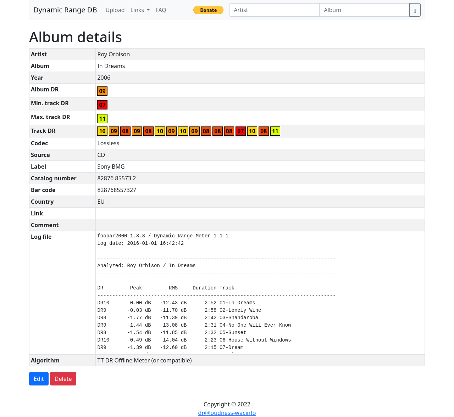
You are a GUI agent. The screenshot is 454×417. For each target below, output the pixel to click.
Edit (39, 379)
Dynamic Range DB (65, 10)
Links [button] (138, 10)
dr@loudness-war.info (227, 413)
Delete (63, 379)
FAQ (160, 10)
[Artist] (274, 10)
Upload (114, 10)
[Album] (364, 10)
